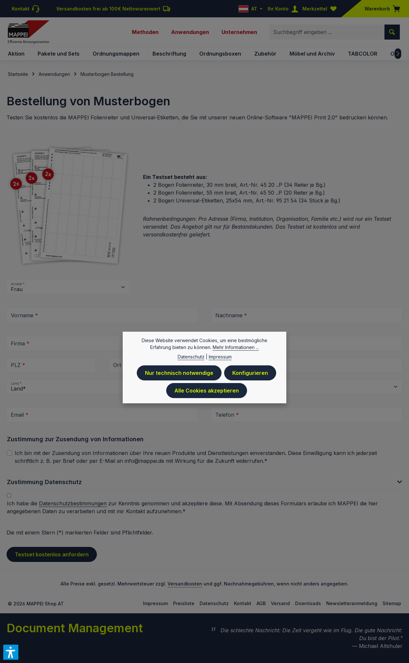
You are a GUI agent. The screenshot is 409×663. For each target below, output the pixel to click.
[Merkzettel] (321, 8)
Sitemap (391, 603)
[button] (204, 484)
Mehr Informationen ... (236, 349)
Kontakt (242, 603)
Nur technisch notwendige (179, 374)
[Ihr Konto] (284, 8)
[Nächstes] (398, 53)
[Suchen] (392, 32)
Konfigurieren (250, 374)
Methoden (145, 32)
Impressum (155, 603)
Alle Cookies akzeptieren (206, 392)
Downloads (308, 603)
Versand (280, 603)
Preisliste (183, 603)
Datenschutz (214, 603)
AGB (261, 603)
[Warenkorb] (380, 8)
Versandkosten (185, 583)
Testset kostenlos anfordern (52, 554)
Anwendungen (190, 32)
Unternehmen (239, 32)
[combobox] (327, 32)
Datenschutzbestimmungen (73, 503)
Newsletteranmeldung (351, 603)
